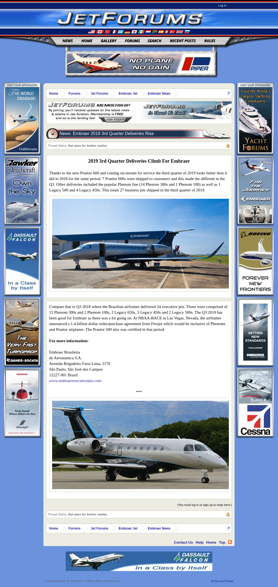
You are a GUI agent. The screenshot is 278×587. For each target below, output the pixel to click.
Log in (222, 5)
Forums (132, 40)
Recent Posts (183, 40)
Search (155, 40)
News (68, 40)
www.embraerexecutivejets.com (75, 380)
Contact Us (183, 542)
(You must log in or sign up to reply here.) (204, 504)
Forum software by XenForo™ (82, 581)
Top (222, 542)
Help (200, 542)
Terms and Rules (222, 581)
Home (86, 40)
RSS (230, 542)
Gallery (108, 40)
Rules (209, 40)
